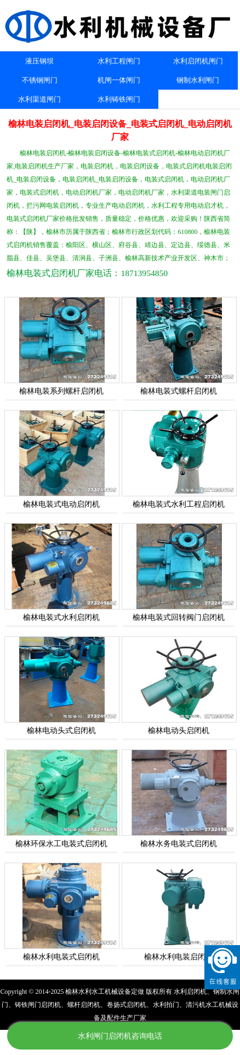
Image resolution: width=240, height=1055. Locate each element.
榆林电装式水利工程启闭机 (179, 504)
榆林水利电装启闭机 (178, 957)
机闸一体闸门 (119, 80)
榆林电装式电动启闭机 (61, 504)
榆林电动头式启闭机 (61, 730)
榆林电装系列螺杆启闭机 (61, 391)
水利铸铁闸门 (119, 99)
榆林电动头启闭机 (178, 730)
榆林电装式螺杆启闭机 (178, 391)
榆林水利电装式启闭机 (61, 957)
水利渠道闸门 (39, 99)
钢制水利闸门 (197, 80)
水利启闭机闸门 (198, 61)
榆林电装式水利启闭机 (61, 617)
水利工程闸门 (119, 61)
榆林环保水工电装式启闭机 (61, 844)
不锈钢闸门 (40, 80)
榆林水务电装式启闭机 (178, 844)
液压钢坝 (39, 61)
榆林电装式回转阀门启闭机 (179, 617)
